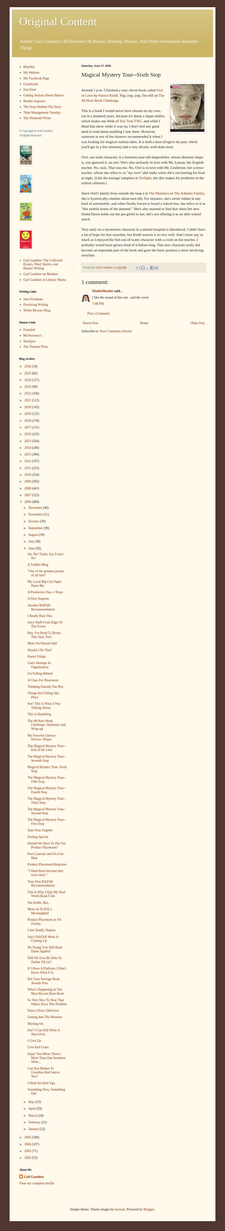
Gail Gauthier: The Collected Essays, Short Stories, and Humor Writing (42, 264)
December (35, 508)
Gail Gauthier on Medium (40, 274)
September (35, 528)
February (34, 1122)
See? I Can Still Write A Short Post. (44, 1032)
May (31, 1102)
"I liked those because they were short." (45, 873)
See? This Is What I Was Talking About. (44, 706)
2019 (28, 414)
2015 (28, 441)
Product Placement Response (47, 864)
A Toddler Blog (38, 564)
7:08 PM (98, 303)
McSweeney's (32, 335)
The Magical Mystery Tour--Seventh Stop (47, 758)
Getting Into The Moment (45, 1017)
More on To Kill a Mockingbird (40, 911)
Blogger (148, 1209)
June (31, 548)
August (33, 535)
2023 (28, 386)
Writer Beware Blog (37, 310)
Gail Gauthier (34, 1177)
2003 (28, 1151)
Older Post (198, 323)
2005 (28, 1137)
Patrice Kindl (108, 95)
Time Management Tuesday (42, 112)
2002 (28, 1157)
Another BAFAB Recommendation (41, 607)
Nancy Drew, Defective (43, 1010)
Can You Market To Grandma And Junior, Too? (44, 1072)
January (33, 1129)
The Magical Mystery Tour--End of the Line (47, 748)
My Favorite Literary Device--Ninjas (42, 737)
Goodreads (30, 84)
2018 (28, 420)
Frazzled (29, 330)
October (34, 521)
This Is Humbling (39, 714)
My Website (31, 72)
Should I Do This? (40, 650)
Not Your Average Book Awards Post (44, 981)
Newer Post (90, 323)
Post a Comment (98, 313)
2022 (28, 393)
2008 (28, 488)
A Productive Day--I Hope (45, 592)
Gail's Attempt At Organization (39, 665)
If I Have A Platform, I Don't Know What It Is (47, 970)
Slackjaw (29, 341)
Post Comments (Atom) (116, 331)
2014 (28, 447)
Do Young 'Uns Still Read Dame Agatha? (45, 949)
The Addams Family (189, 193)
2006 (28, 502)
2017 (28, 427)
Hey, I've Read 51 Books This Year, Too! (44, 635)
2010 (28, 475)
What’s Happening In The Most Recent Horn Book (46, 991)
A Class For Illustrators (43, 680)
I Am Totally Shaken (41, 930)
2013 (28, 454)
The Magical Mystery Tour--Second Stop (47, 811)
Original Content (58, 21)
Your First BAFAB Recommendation (41, 883)
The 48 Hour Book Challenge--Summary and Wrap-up (47, 725)
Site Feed (29, 89)
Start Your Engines (40, 830)
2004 (28, 1144)
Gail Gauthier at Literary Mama (44, 280)
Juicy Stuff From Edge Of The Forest (45, 624)
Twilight (145, 178)
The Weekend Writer (37, 118)
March (33, 1115)
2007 (28, 495)
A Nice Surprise (38, 598)
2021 (28, 400)
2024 (28, 380)
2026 (28, 366)
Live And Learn (38, 1047)
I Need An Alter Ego (41, 1083)
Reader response (34, 101)
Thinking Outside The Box (45, 686)
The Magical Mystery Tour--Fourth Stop (47, 790)
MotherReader (102, 291)
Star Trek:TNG (130, 121)
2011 (28, 468)
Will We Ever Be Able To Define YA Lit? (45, 960)
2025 (28, 373)
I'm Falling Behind (40, 673)
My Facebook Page (36, 78)
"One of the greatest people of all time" (46, 573)
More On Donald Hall (42, 643)
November (35, 514)
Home (144, 323)
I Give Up (34, 1040)
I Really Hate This (40, 616)
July (31, 541)
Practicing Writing (35, 304)
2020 (28, 407)
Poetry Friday (37, 656)
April (32, 1108)
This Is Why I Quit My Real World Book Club (46, 894)
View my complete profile (36, 1183)
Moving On (35, 1024)
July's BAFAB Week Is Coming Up (43, 939)
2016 (28, 434)
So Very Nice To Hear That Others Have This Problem (47, 1002)
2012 (28, 461)
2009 (28, 481)
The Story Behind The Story (42, 107)
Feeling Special (38, 837)
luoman (120, 1209)
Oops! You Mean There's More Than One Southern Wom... (46, 1058)
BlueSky (29, 67)
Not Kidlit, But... (39, 902)
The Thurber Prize (35, 347)
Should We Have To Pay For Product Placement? (47, 845)
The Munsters (159, 193)
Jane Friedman (33, 299)
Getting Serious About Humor (43, 95)
